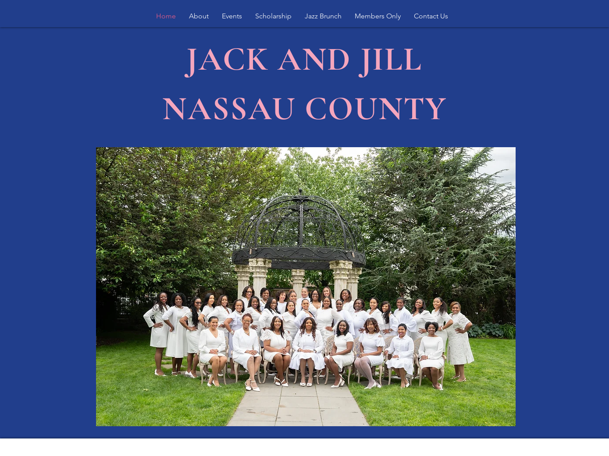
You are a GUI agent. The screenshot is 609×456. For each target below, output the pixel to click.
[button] (198, 16)
